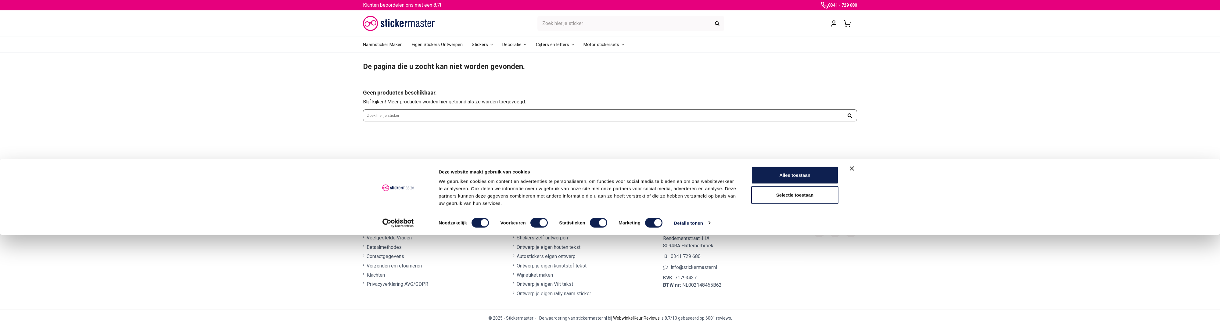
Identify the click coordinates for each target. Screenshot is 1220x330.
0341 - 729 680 (842, 5)
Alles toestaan (794, 270)
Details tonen (688, 318)
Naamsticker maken (538, 232)
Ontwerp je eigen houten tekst (548, 251)
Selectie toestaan (795, 290)
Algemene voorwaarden (392, 232)
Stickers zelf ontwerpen (542, 242)
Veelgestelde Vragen (389, 242)
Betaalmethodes (384, 251)
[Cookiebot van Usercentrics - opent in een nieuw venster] (398, 318)
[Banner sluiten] (852, 263)
